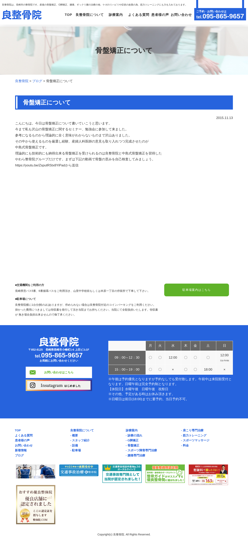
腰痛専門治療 (136, 455)
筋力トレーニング (194, 435)
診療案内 (132, 430)
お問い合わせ (180, 15)
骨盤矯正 (133, 445)
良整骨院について (82, 430)
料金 (186, 445)
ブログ (19, 455)
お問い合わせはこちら (59, 372)
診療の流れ (135, 435)
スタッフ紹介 (81, 440)
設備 (75, 445)
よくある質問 (133, 15)
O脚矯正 (133, 440)
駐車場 (76, 450)
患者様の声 (157, 15)
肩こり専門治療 (193, 430)
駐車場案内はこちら (196, 290)
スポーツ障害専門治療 (142, 450)
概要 (75, 435)
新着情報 (21, 450)
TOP (54, 15)
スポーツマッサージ (196, 440)
